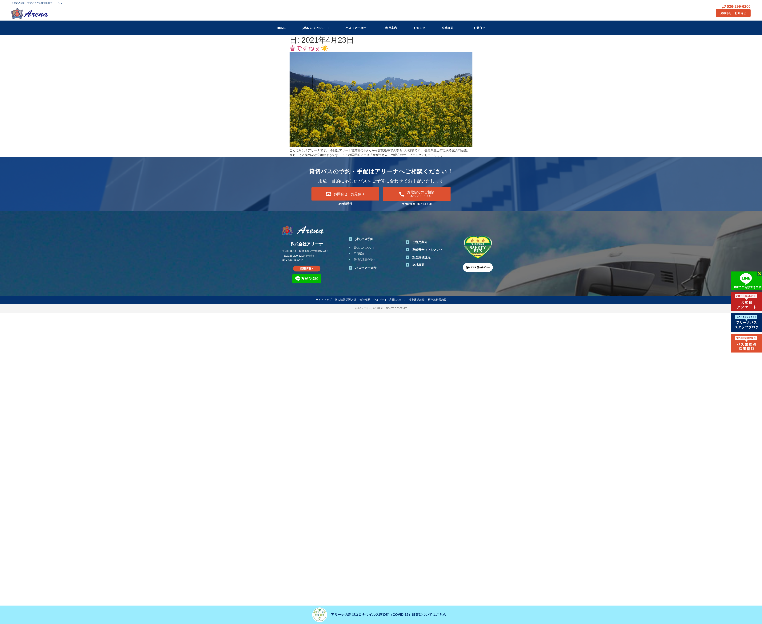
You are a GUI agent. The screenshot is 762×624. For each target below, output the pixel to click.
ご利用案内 (390, 27)
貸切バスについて (315, 28)
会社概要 (449, 28)
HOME (281, 27)
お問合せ (479, 27)
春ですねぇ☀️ (309, 48)
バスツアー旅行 (356, 27)
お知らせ (419, 27)
